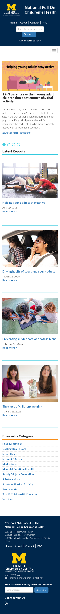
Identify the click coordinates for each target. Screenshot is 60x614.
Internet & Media (12, 458)
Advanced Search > (30, 40)
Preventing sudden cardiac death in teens (29, 339)
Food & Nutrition (12, 443)
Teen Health (9, 489)
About (23, 22)
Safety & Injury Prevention (18, 474)
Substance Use (11, 479)
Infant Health (10, 453)
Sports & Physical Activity (17, 484)
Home (13, 22)
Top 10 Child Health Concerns (19, 494)
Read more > (9, 211)
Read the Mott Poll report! (16, 132)
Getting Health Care (14, 448)
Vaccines (7, 499)
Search (29, 34)
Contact (34, 22)
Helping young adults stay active (23, 202)
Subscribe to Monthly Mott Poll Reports (28, 584)
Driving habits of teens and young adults (28, 271)
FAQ (45, 22)
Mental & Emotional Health (18, 468)
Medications (9, 463)
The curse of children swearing (22, 406)
